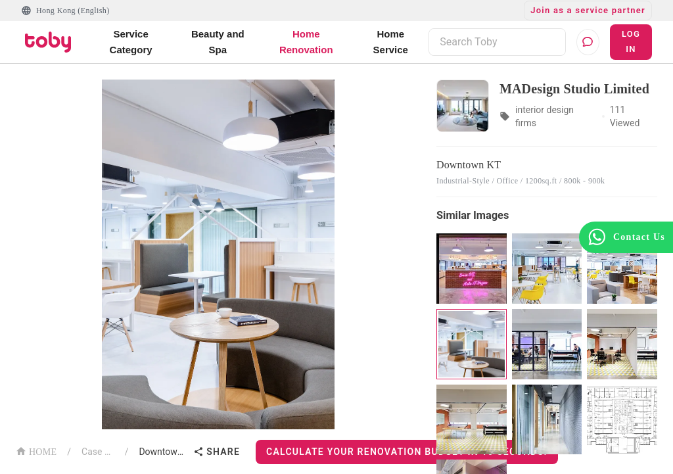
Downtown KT (163, 451)
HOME (36, 450)
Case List (97, 451)
